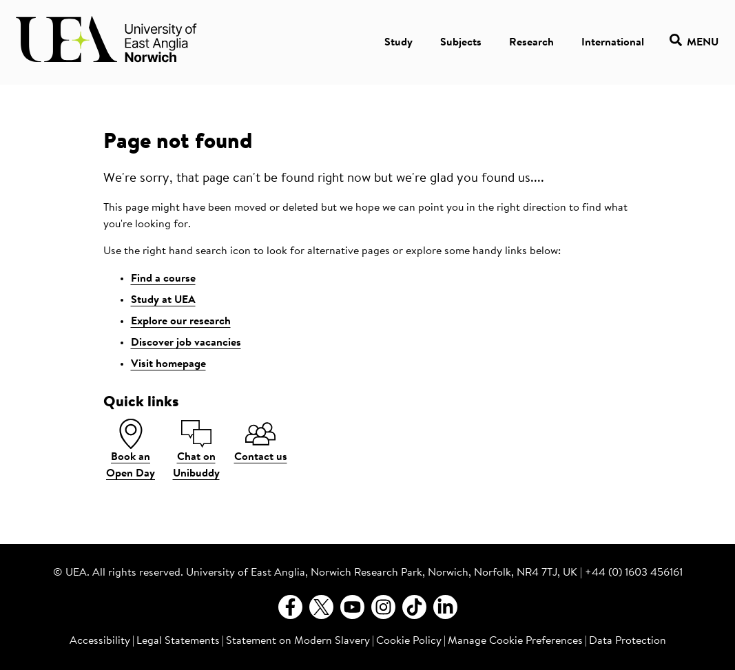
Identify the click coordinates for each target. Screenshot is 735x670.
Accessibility (100, 641)
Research (531, 42)
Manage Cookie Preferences (515, 641)
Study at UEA (163, 300)
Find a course (163, 278)
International (612, 42)
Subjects (461, 42)
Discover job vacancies (186, 342)
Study (398, 42)
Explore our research (181, 321)
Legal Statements (178, 641)
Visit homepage (168, 364)
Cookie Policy (409, 641)
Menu (694, 42)
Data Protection (627, 641)
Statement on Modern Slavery (298, 641)
